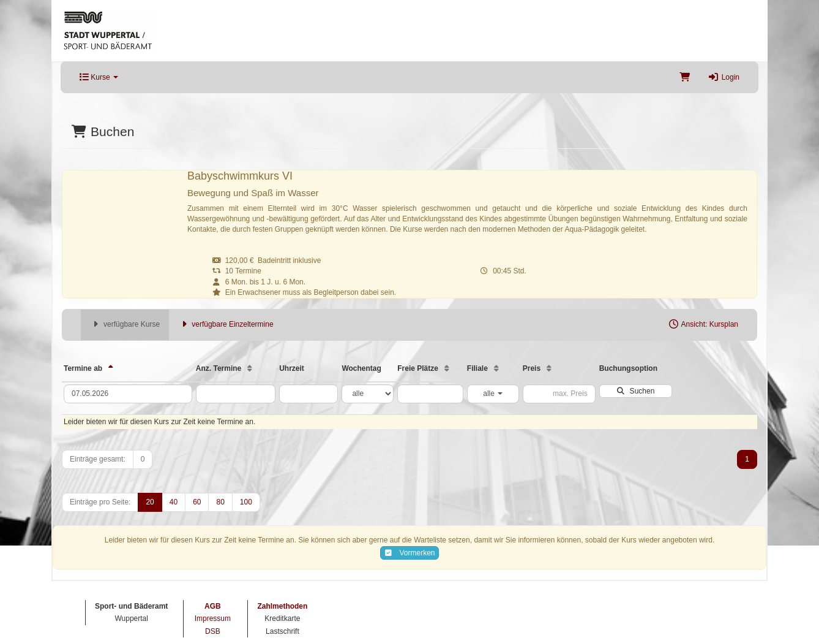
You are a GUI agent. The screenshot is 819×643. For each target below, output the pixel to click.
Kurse (99, 77)
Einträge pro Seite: (100, 502)
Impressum (213, 618)
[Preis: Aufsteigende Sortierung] (549, 368)
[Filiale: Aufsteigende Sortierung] (496, 368)
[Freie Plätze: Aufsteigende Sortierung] (446, 368)
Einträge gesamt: (97, 459)
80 (220, 502)
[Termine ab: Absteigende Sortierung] (110, 368)
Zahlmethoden (282, 606)
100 (246, 502)
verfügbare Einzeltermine (225, 324)
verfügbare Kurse (125, 324)
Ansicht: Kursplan (703, 324)
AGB (212, 606)
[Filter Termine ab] (128, 393)
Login (723, 77)
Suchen (635, 391)
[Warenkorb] (684, 77)
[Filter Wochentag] (368, 393)
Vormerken (409, 553)
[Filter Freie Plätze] (430, 393)
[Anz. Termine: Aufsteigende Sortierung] (249, 368)
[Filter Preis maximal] (559, 393)
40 (174, 502)
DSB (212, 631)
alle (493, 393)
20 (150, 502)
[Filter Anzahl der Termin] (235, 393)
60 (197, 502)
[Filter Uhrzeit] (308, 393)
